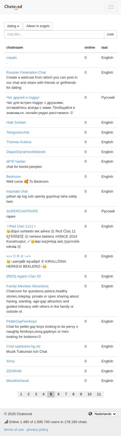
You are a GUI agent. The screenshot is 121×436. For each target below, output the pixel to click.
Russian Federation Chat (26, 72)
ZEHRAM (13, 371)
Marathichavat (17, 381)
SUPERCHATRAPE (22, 211)
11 (99, 394)
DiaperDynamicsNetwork (26, 152)
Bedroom (13, 176)
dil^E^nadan (16, 161)
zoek (110, 34)
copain (11, 57)
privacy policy (37, 429)
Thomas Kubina (18, 142)
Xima (10, 361)
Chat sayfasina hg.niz (23, 346)
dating (13, 26)
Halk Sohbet (16, 122)
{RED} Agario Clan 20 (23, 276)
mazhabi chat (17, 191)
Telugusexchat (17, 132)
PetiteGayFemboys (21, 321)
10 (89, 394)
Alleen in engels (38, 26)
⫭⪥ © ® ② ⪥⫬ (18, 256)
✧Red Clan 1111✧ (21, 226)
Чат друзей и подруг (23, 97)
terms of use (14, 429)
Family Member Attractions (27, 286)
